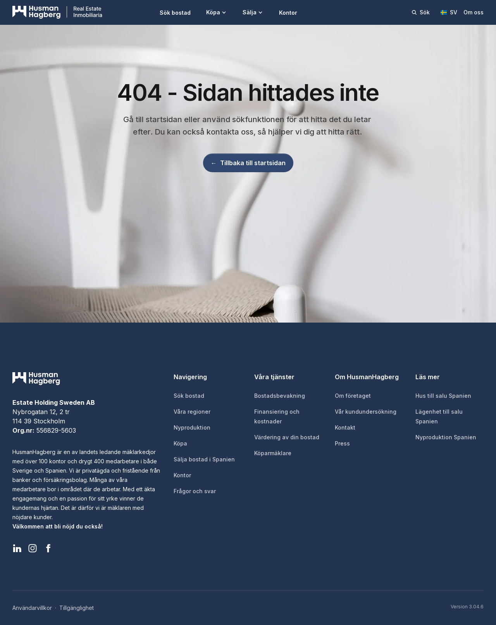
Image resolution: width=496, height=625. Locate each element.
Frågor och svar (195, 491)
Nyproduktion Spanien (445, 437)
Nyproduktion (192, 427)
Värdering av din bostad (286, 437)
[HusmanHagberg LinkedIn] (17, 548)
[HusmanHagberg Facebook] (48, 548)
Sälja (253, 12)
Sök (420, 12)
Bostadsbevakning (279, 395)
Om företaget (353, 395)
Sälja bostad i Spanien (204, 459)
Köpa (216, 12)
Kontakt (345, 427)
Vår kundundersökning (365, 411)
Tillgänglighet (76, 607)
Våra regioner (192, 411)
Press (342, 443)
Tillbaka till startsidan (248, 162)
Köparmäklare (272, 453)
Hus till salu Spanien (443, 395)
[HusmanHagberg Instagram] (32, 548)
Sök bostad (175, 12)
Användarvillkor (32, 607)
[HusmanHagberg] (57, 12)
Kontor (288, 12)
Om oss (473, 12)
